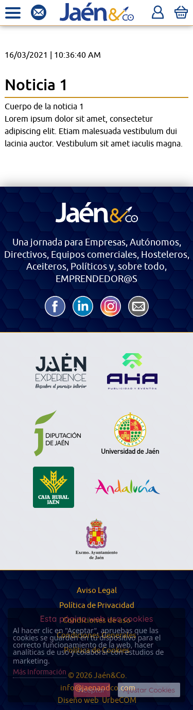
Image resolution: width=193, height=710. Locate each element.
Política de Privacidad (96, 605)
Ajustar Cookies (149, 690)
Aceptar (92, 690)
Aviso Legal (97, 591)
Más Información (39, 672)
